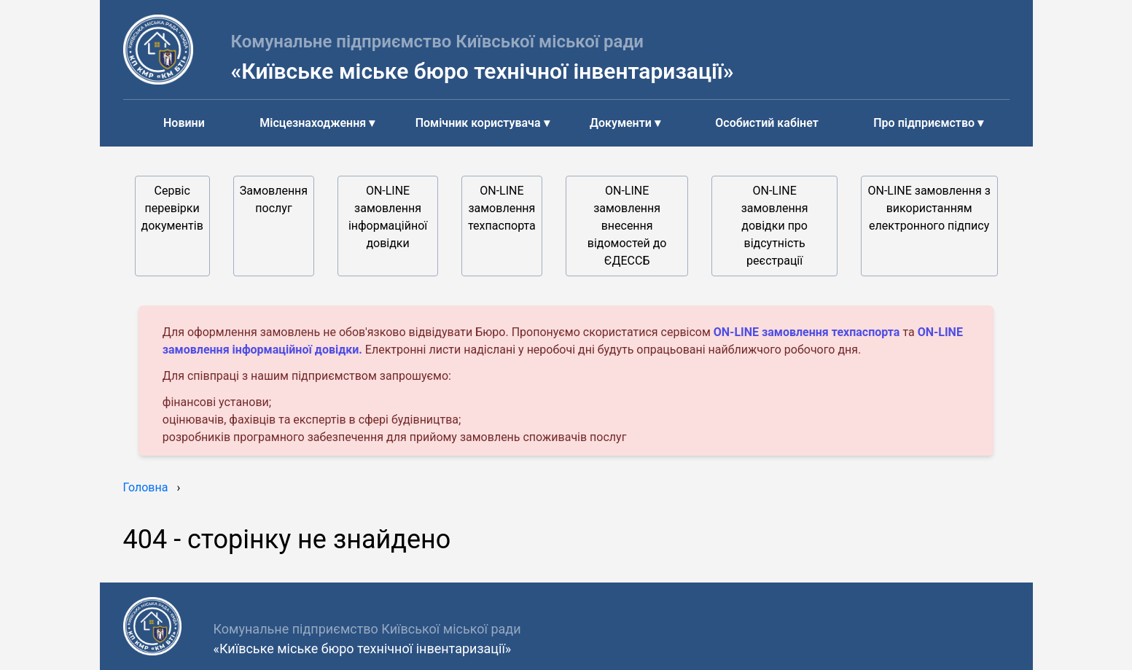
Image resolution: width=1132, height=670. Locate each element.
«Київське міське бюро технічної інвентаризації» (482, 71)
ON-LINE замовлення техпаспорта (502, 208)
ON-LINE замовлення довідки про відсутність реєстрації (774, 226)
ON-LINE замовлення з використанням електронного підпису (929, 208)
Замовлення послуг (274, 199)
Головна (145, 487)
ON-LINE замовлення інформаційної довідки (387, 217)
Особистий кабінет (766, 123)
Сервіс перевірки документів (172, 208)
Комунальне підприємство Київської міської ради (437, 41)
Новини (184, 123)
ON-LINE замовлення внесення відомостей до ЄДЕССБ (627, 226)
